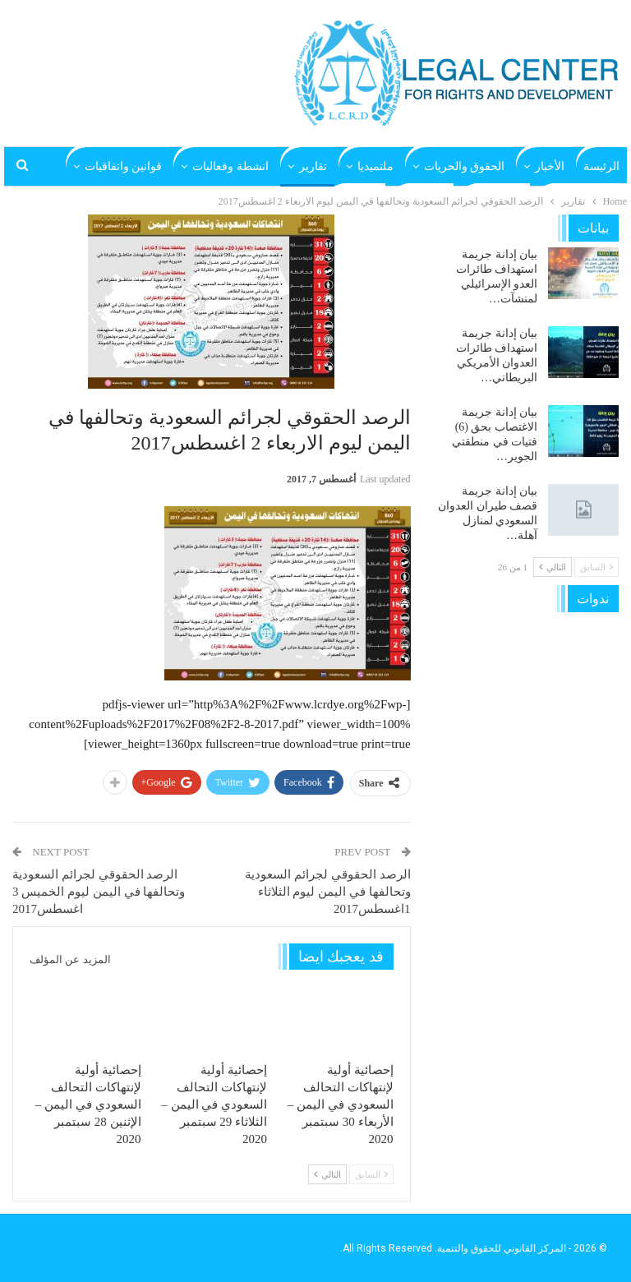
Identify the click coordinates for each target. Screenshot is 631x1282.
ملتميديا (375, 166)
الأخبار (549, 166)
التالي (327, 1174)
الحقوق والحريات (464, 166)
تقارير (313, 166)
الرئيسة (601, 166)
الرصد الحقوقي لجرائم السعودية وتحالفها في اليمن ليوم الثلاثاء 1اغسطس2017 (327, 891)
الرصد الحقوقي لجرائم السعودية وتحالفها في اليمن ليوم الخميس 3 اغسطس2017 (98, 891)
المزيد (147, 166)
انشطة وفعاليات (230, 166)
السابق (371, 1174)
